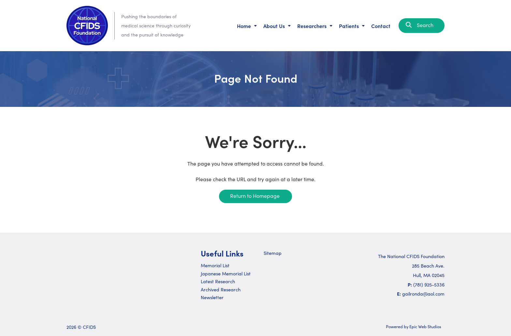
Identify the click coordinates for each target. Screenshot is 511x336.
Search (421, 25)
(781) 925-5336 (429, 284)
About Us (274, 25)
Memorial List (215, 265)
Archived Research (221, 289)
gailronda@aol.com (423, 293)
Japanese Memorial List (226, 273)
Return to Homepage (255, 195)
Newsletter (212, 297)
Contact (380, 25)
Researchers (312, 25)
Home (244, 25)
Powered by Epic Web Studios (413, 326)
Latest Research (218, 281)
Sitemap (273, 253)
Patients (349, 25)
